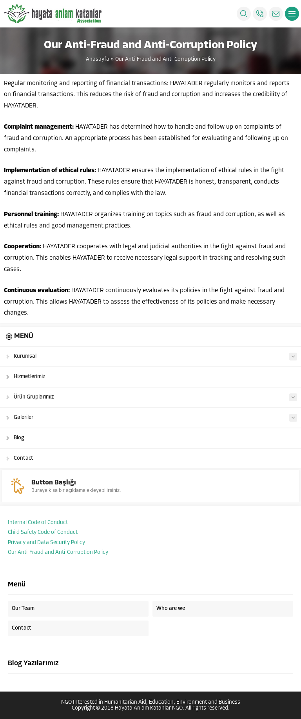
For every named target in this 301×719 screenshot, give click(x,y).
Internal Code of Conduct (38, 523)
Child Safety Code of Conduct (43, 532)
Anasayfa (97, 59)
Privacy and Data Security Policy (46, 543)
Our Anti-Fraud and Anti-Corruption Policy (58, 552)
